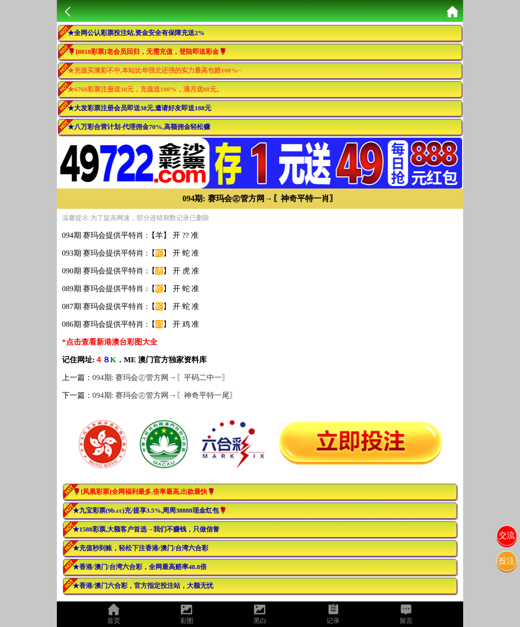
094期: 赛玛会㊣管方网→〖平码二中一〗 (161, 377)
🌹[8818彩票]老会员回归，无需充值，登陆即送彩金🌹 (147, 51)
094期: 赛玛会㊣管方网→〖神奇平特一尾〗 (164, 395)
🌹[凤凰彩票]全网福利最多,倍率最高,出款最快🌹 (144, 491)
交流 (507, 535)
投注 (507, 560)
